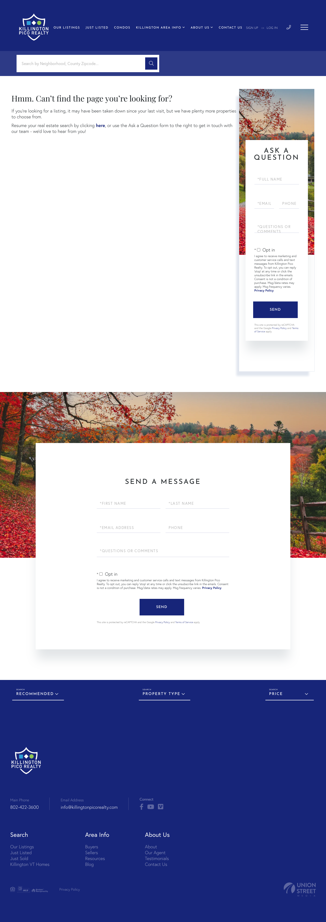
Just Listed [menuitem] (97, 27)
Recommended (35, 694)
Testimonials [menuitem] (157, 858)
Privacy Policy (264, 291)
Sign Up (252, 28)
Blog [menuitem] (89, 864)
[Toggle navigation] (304, 27)
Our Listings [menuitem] (66, 27)
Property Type (161, 694)
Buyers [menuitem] (91, 847)
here (100, 125)
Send (275, 310)
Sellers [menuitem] (91, 852)
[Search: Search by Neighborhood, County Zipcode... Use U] (83, 63)
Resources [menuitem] (95, 858)
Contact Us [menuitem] (230, 27)
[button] (151, 63)
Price (276, 694)
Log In (272, 28)
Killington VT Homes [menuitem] (29, 864)
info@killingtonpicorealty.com (89, 807)
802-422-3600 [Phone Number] (24, 807)
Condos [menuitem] (122, 27)
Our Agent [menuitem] (155, 852)
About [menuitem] (151, 847)
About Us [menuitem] (200, 27)
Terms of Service (184, 622)
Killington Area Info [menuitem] (158, 27)
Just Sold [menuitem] (19, 858)
